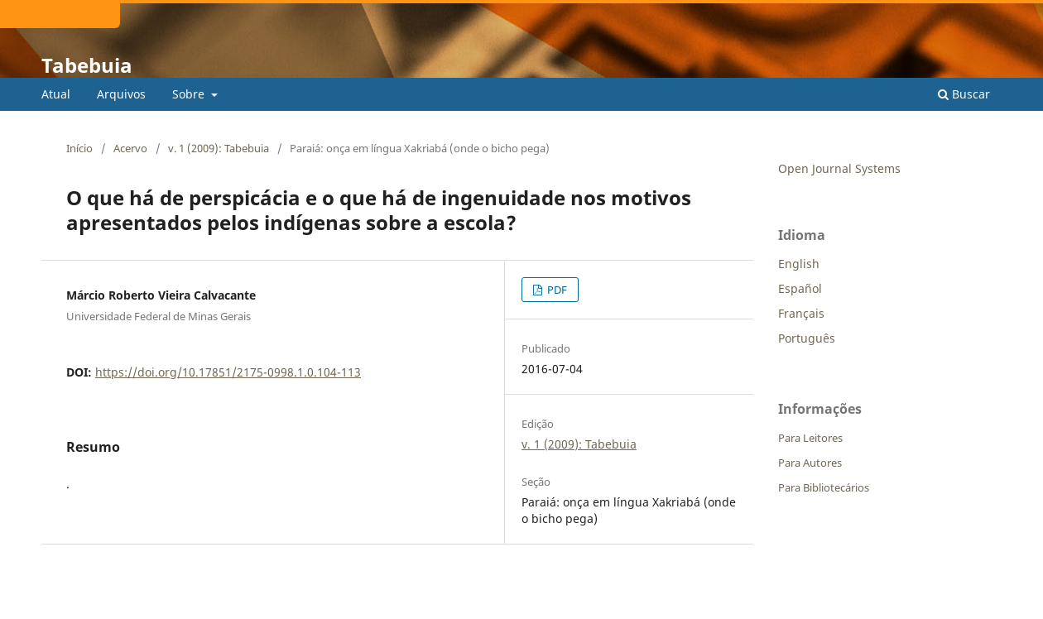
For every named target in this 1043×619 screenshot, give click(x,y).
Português (806, 338)
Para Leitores (810, 437)
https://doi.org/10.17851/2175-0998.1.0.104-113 (228, 372)
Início (79, 148)
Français (801, 313)
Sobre (190, 94)
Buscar (964, 94)
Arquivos (121, 94)
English (799, 263)
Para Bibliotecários (823, 487)
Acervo (130, 148)
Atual (55, 94)
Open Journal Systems (839, 168)
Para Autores (810, 462)
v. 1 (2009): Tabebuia (218, 148)
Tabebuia (86, 65)
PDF (556, 289)
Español (800, 288)
